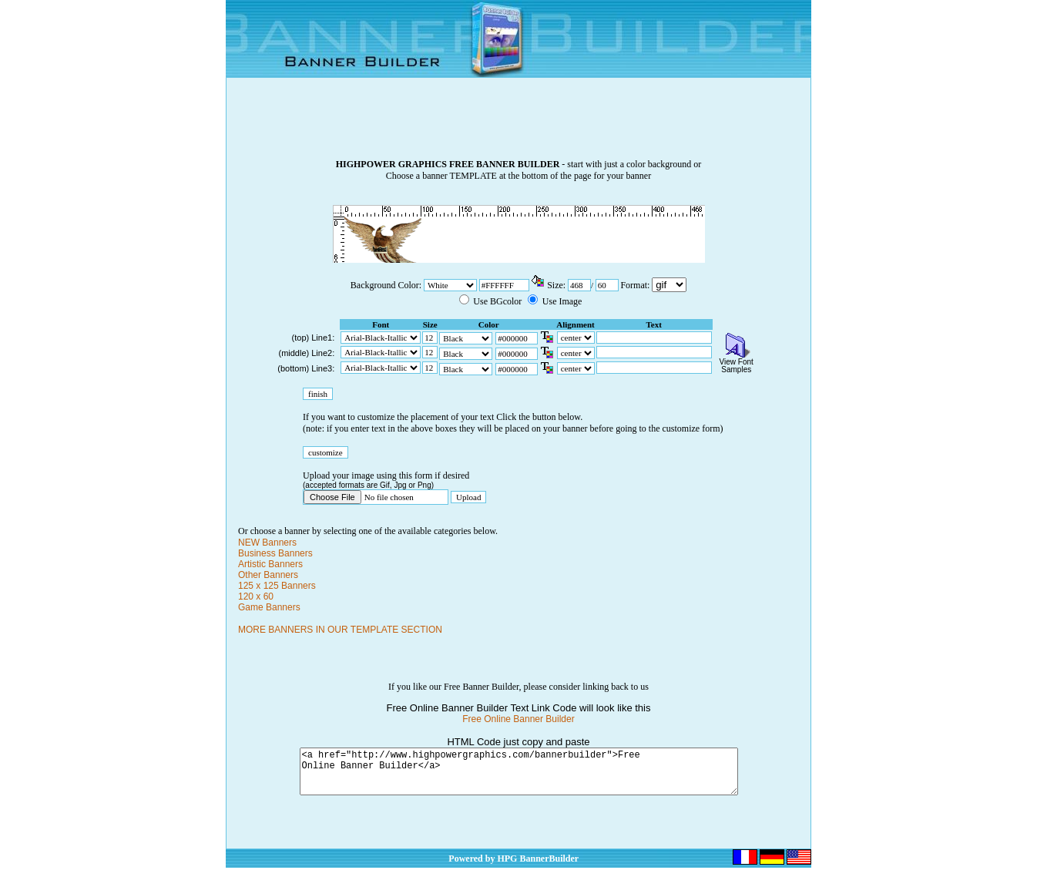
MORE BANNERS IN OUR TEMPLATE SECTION (340, 629)
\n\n (669, 284)
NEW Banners (267, 542)
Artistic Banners (270, 564)
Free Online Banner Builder (518, 719)
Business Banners (275, 553)
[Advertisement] (518, 124)
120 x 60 (256, 596)
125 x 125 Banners (277, 585)
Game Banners (269, 607)
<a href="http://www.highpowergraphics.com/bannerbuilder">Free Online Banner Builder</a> (519, 776)
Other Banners (268, 575)
